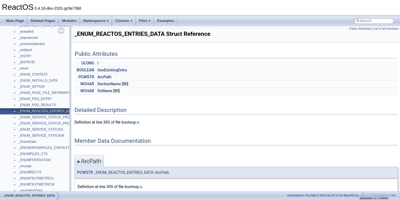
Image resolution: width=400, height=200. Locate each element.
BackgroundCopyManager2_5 (40, 118)
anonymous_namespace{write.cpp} (44, 88)
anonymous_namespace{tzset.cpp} (44, 82)
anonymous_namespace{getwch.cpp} (46, 33)
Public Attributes (360, 29)
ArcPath (104, 77)
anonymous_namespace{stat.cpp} (43, 69)
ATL (21, 100)
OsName (104, 91)
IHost (22, 149)
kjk (20, 167)
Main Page (15, 21)
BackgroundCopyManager (37, 106)
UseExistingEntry (112, 70)
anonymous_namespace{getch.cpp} (44, 27)
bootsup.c (130, 122)
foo (20, 137)
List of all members (386, 29)
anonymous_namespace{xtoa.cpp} (43, 94)
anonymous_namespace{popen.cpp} (45, 57)
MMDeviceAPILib (31, 179)
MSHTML (25, 186)
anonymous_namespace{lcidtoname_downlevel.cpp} (57, 39)
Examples (165, 21)
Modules (69, 21)
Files (145, 21)
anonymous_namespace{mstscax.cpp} (46, 45)
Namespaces (96, 21)
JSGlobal (25, 161)
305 (106, 122)
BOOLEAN (85, 70)
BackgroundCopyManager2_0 (40, 112)
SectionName (109, 84)
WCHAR (87, 84)
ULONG (88, 63)
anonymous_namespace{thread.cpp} (45, 76)
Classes (123, 21)
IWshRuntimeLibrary (33, 155)
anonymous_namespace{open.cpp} (44, 51)
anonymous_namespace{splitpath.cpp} (47, 63)
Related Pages (43, 21)
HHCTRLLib (27, 143)
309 (109, 186)
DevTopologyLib (30, 130)
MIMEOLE (26, 173)
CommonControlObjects (36, 124)
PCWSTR (86, 77)
